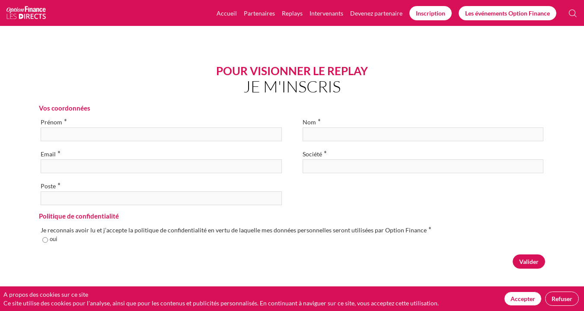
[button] (430, 13)
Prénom (54, 121)
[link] (227, 13)
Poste (51, 185)
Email (51, 153)
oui (53, 238)
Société (315, 153)
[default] (376, 13)
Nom (312, 121)
